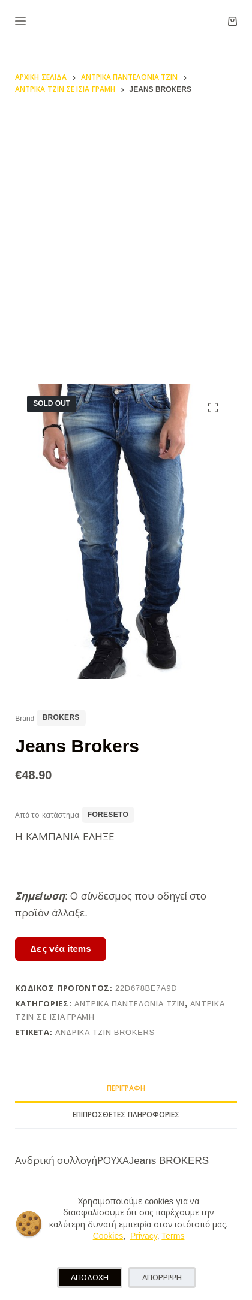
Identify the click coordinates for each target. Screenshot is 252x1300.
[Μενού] (20, 21)
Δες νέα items (60, 948)
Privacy (143, 1236)
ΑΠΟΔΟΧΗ (90, 1277)
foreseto (108, 814)
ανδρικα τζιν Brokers (105, 1032)
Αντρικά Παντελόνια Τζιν (129, 1003)
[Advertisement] (126, 234)
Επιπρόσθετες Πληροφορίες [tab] (126, 1115)
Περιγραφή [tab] (126, 1088)
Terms (172, 1236)
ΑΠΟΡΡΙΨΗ (162, 1277)
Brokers (61, 717)
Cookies (108, 1236)
